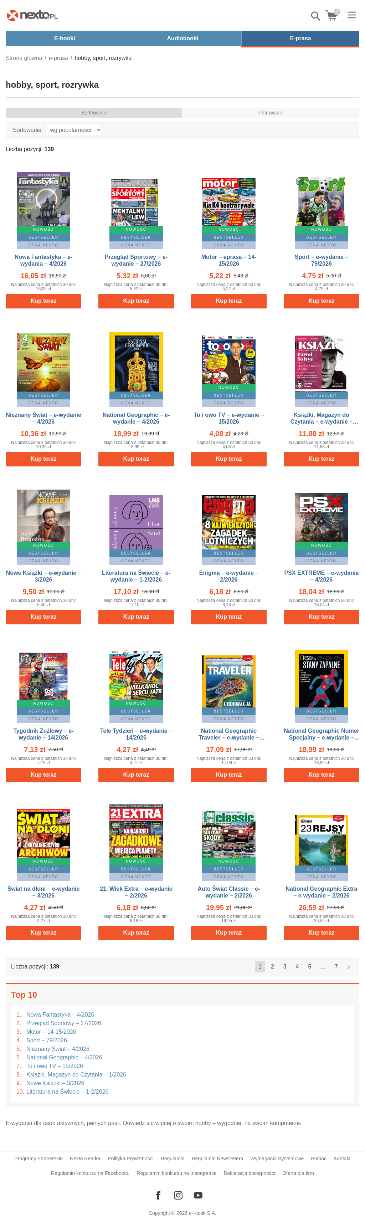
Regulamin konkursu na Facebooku (90, 1173)
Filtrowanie (271, 113)
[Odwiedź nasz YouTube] (198, 1195)
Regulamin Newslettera (217, 1158)
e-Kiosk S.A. (202, 1213)
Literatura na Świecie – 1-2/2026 (67, 1092)
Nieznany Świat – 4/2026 (57, 1049)
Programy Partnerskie (39, 1158)
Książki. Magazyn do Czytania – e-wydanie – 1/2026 (322, 421)
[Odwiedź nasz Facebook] (158, 1195)
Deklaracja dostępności (249, 1173)
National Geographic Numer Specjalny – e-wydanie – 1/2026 (321, 737)
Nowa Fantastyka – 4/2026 (60, 1015)
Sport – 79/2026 (46, 1040)
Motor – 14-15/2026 (51, 1032)
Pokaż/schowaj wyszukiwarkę (316, 16)
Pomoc (319, 1158)
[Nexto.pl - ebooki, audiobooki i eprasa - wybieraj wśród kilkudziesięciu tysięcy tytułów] (32, 15)
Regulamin (173, 1158)
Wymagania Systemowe (277, 1158)
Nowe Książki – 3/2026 (55, 1083)
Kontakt (342, 1158)
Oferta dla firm (298, 1173)
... (322, 966)
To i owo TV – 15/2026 (54, 1066)
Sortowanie (93, 113)
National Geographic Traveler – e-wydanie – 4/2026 (229, 737)
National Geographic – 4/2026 (64, 1057)
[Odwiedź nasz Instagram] (178, 1195)
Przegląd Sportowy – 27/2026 (63, 1023)
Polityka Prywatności (130, 1158)
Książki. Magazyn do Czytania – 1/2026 (76, 1075)
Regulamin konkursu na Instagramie (176, 1173)
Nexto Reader (85, 1158)
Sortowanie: (28, 130)
